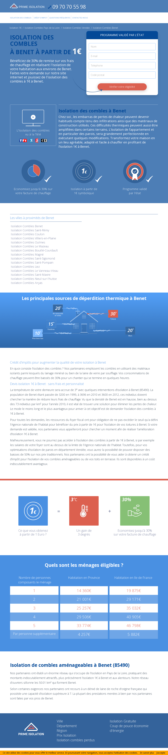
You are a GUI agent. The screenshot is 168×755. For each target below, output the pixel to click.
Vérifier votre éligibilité (122, 86)
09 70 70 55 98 (68, 6)
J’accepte (160, 752)
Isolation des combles (20, 18)
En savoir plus (147, 752)
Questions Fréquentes (59, 18)
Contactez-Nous (80, 18)
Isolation (27, 226)
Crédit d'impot (41, 18)
